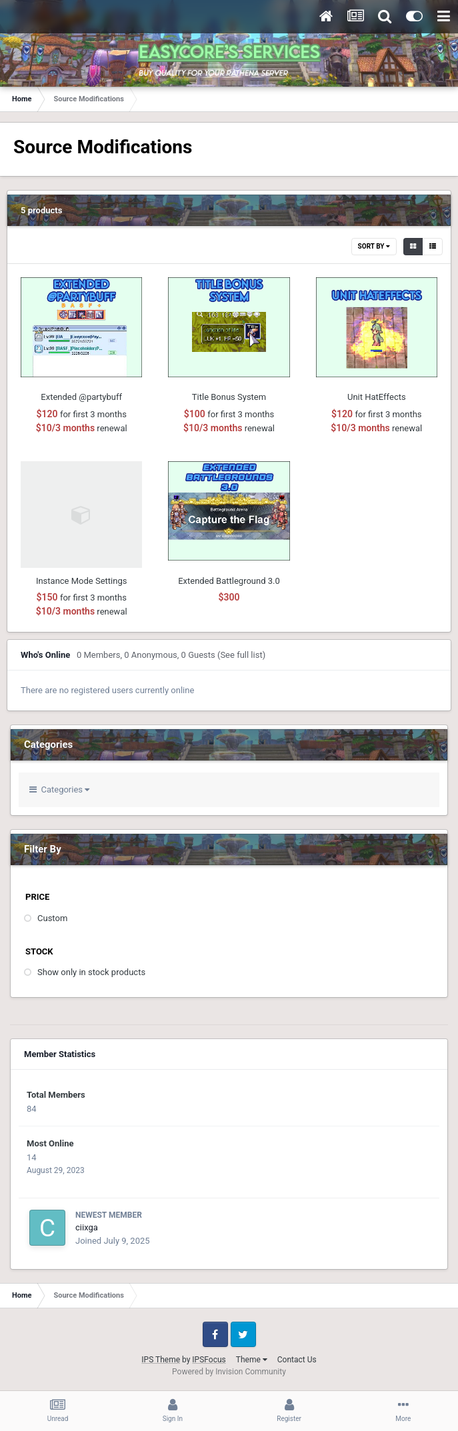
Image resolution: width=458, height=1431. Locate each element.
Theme (251, 1359)
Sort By (374, 246)
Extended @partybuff (81, 397)
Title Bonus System (229, 397)
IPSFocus (208, 1359)
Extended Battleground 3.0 (229, 581)
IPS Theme (160, 1359)
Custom (52, 918)
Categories (59, 789)
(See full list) (241, 655)
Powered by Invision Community (229, 1371)
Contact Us (297, 1359)
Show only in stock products (91, 972)
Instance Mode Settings (81, 581)
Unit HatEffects (376, 397)
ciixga (86, 1227)
